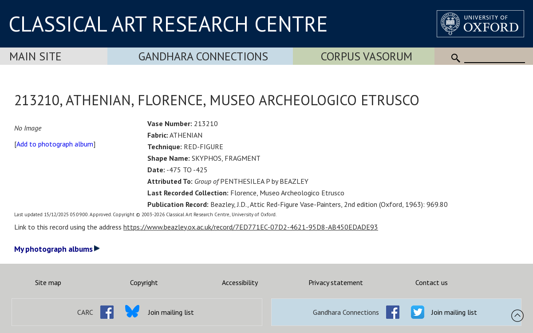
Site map (48, 282)
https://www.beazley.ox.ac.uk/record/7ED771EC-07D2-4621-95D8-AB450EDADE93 (250, 226)
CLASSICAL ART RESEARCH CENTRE (168, 23)
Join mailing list (171, 312)
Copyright (144, 282)
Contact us (431, 282)
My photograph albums (57, 249)
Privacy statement (335, 282)
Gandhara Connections (203, 56)
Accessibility (240, 282)
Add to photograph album (54, 143)
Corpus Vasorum (366, 56)
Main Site (35, 56)
